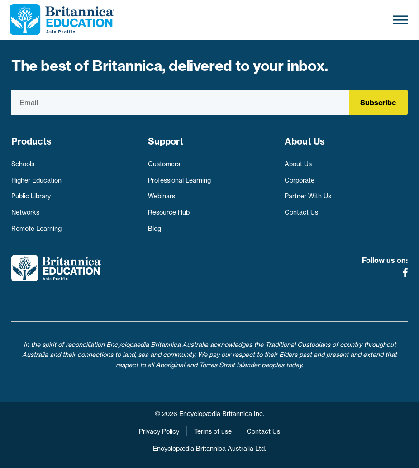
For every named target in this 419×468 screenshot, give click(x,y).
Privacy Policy (159, 431)
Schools (22, 164)
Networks (25, 212)
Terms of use (213, 431)
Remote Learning (36, 229)
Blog (154, 229)
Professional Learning (179, 180)
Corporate (299, 180)
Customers (164, 164)
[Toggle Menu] (400, 19)
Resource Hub (169, 212)
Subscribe (378, 102)
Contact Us (301, 212)
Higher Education (36, 180)
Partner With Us (308, 196)
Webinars (161, 196)
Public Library (31, 196)
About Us (298, 164)
